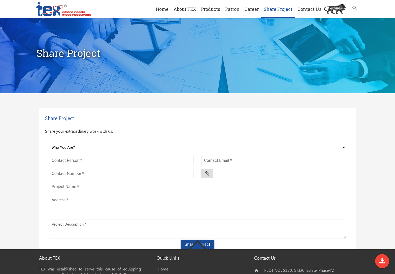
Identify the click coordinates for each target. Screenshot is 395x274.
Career (252, 9)
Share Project (278, 9)
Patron (232, 9)
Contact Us (309, 9)
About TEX (185, 9)
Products (210, 9)
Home (162, 9)
